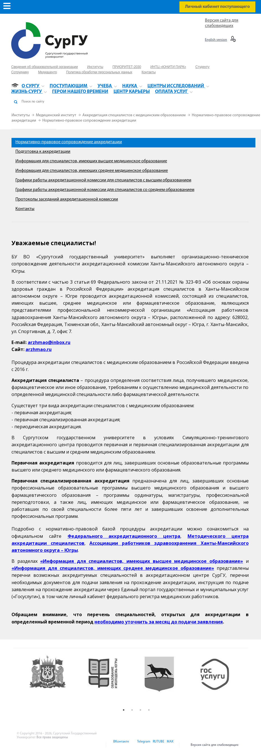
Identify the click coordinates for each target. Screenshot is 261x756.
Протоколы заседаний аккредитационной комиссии (66, 199)
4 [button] (149, 710)
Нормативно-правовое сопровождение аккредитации (89, 121)
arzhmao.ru (39, 349)
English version (216, 40)
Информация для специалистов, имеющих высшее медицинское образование (91, 161)
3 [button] (140, 710)
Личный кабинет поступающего (217, 6)
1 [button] (123, 710)
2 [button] (132, 710)
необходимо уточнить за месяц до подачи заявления (158, 622)
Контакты (24, 209)
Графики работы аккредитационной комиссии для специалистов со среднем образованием (104, 190)
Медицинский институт (56, 115)
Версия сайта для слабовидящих (215, 745)
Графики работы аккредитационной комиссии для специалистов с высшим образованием (103, 180)
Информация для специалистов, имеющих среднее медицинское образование (91, 170)
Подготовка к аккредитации (42, 151)
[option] (52, 680)
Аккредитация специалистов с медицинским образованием (134, 115)
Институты (21, 115)
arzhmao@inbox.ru (49, 342)
